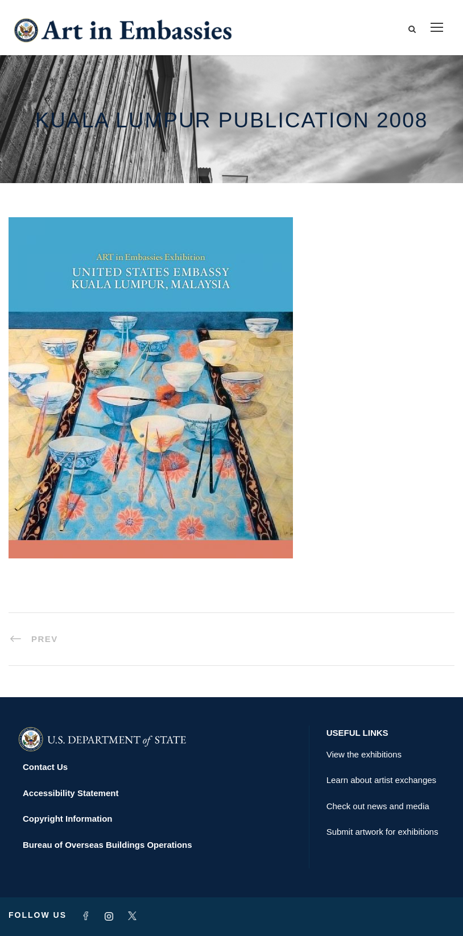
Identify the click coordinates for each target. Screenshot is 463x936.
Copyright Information (68, 818)
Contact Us (45, 767)
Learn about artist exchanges (381, 780)
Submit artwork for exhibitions (382, 831)
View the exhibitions (364, 754)
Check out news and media (377, 806)
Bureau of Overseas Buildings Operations (107, 845)
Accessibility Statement (70, 793)
